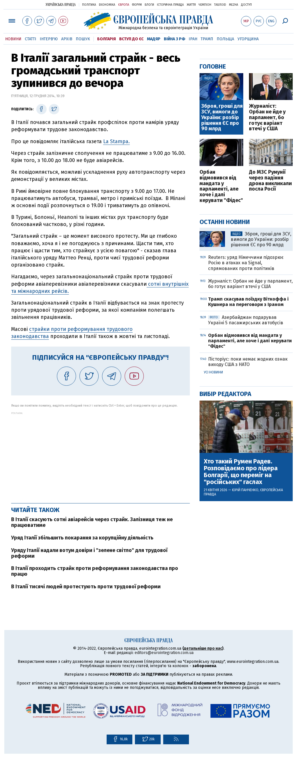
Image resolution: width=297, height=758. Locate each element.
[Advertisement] (100, 455)
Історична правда (170, 5)
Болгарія (106, 39)
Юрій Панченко (245, 490)
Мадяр (153, 39)
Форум (137, 5)
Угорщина (248, 39)
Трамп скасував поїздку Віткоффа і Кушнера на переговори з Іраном (248, 301)
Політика (89, 5)
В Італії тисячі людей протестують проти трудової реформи (86, 586)
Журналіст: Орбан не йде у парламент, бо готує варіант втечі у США (267, 117)
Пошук (83, 39)
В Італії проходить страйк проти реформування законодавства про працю (94, 571)
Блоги (149, 5)
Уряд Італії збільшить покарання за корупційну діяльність (82, 538)
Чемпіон (205, 5)
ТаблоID (220, 5)
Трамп (207, 39)
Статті (30, 39)
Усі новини (213, 372)
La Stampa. (116, 141)
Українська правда (60, 4)
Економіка (107, 5)
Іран (193, 39)
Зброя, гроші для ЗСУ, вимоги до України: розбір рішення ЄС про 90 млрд (222, 117)
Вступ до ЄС (131, 39)
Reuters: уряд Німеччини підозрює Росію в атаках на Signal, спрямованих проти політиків (246, 263)
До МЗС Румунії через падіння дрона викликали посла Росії (270, 180)
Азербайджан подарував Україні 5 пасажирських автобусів (245, 320)
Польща (225, 39)
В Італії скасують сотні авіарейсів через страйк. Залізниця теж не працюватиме (92, 522)
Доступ (246, 5)
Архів (66, 39)
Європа (123, 5)
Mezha (233, 5)
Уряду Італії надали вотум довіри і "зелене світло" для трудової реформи (89, 553)
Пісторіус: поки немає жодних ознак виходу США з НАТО (248, 361)
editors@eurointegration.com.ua (164, 652)
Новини (13, 39)
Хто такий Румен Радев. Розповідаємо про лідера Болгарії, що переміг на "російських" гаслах (241, 472)
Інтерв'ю (49, 39)
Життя (191, 5)
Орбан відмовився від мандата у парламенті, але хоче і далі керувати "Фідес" (221, 186)
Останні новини (225, 222)
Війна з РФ (174, 39)
